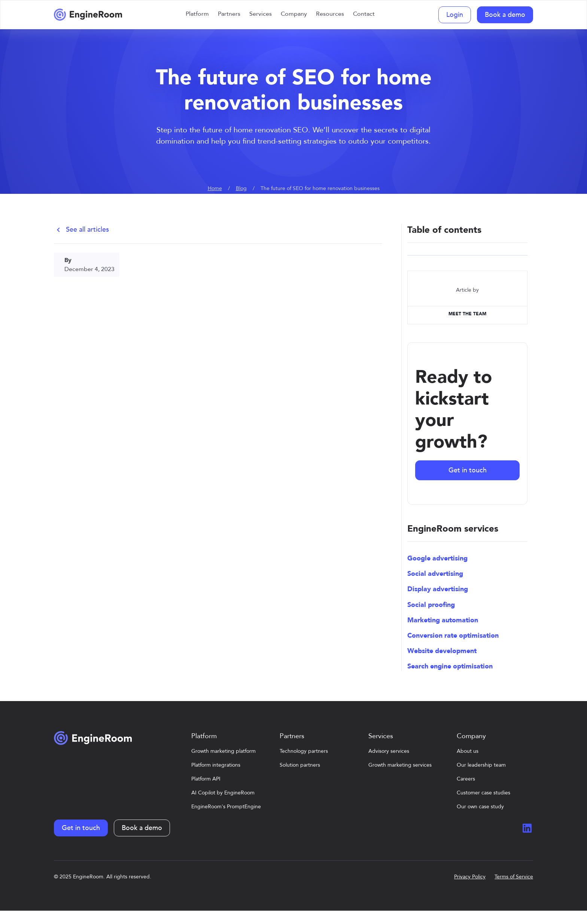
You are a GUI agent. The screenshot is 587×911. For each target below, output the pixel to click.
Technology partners (304, 751)
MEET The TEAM (467, 314)
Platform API (205, 778)
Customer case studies (483, 792)
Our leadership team (481, 765)
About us (467, 751)
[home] (88, 15)
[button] (197, 14)
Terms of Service (514, 876)
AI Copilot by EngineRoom (223, 792)
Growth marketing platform (223, 751)
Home (215, 188)
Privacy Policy (470, 876)
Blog (241, 188)
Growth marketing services (400, 765)
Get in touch (467, 470)
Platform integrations (215, 765)
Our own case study (480, 806)
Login (454, 14)
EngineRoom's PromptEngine (226, 806)
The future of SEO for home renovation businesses (320, 188)
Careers (466, 778)
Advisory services (388, 751)
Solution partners (300, 765)
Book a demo (505, 14)
